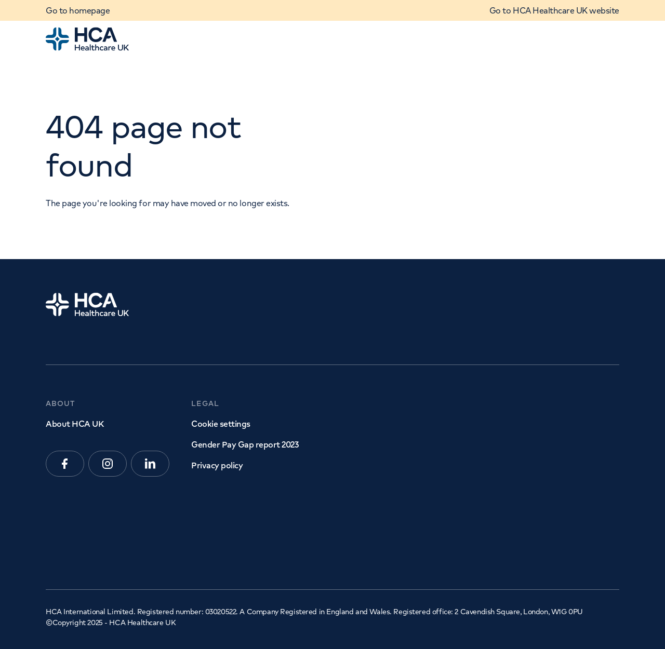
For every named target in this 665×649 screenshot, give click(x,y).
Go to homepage (78, 10)
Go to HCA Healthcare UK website (554, 10)
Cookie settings (220, 423)
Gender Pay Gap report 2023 (245, 444)
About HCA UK (74, 423)
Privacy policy (217, 465)
